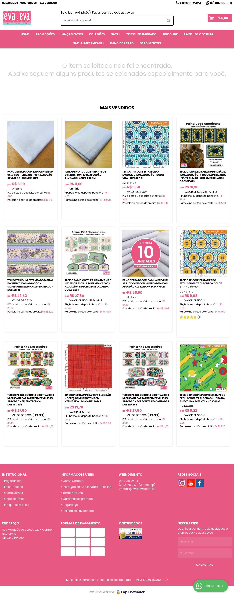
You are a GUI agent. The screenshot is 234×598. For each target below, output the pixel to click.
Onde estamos (14, 499)
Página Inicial (13, 481)
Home (25, 34)
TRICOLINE (170, 34)
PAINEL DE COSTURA (198, 34)
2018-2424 (190, 3)
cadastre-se (124, 12)
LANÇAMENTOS (72, 34)
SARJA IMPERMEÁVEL (88, 43)
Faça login (100, 12)
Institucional (14, 474)
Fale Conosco (48, 3)
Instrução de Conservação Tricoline (87, 487)
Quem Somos (10, 3)
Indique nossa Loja (16, 505)
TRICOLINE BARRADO (141, 34)
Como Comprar (73, 481)
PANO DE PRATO (122, 43)
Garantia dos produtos (78, 499)
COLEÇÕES (97, 34)
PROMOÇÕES (45, 34)
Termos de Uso (73, 493)
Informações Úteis (77, 474)
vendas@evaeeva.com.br (137, 489)
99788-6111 (221, 3)
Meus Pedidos (28, 3)
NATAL (115, 34)
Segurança (70, 505)
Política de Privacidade (78, 511)
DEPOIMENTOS (150, 43)
